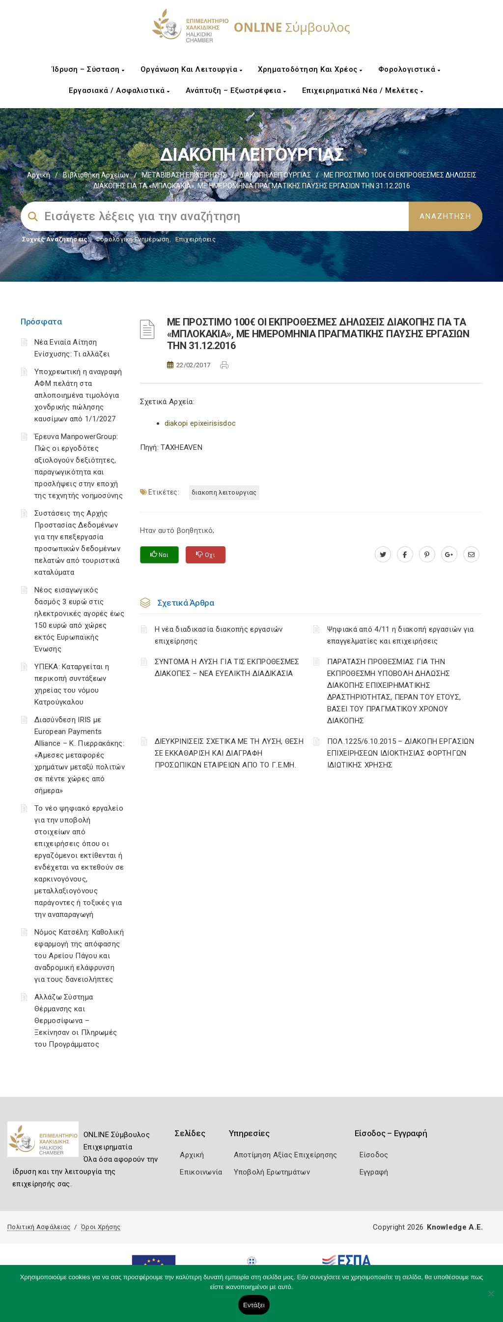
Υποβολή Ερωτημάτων (272, 1172)
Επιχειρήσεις (195, 239)
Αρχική (38, 175)
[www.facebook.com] (405, 554)
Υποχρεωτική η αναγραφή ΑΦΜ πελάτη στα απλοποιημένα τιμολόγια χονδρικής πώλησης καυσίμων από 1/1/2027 (78, 395)
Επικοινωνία (201, 1172)
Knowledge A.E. (455, 1227)
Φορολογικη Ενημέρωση (132, 239)
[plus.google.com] (449, 554)
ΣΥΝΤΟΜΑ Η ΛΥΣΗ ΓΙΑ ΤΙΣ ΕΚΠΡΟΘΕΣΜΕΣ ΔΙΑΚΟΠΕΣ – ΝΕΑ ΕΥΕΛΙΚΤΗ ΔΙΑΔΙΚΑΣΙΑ (227, 667)
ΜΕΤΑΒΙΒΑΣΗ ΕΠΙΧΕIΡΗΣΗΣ (184, 175)
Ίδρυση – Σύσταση (88, 69)
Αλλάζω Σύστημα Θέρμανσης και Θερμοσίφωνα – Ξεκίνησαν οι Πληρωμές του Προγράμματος (75, 1021)
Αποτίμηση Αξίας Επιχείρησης (285, 1154)
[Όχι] (491, 1298)
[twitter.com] (383, 554)
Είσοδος (374, 1154)
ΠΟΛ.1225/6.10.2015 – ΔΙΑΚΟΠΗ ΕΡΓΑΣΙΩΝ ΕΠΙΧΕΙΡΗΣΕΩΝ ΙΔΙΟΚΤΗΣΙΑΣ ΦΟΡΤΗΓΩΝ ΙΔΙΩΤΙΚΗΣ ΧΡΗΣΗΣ (400, 753)
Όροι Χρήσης (100, 1227)
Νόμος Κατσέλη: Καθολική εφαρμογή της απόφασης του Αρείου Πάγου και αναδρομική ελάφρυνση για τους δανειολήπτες (79, 956)
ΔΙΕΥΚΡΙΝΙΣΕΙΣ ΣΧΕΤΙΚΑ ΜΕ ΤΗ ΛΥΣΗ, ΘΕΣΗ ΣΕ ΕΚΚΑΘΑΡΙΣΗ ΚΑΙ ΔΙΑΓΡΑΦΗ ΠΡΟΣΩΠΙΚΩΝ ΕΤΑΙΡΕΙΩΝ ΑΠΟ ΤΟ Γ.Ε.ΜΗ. (229, 753)
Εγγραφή (374, 1172)
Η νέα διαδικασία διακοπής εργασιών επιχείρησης (219, 635)
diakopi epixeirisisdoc (200, 423)
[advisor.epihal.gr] (471, 554)
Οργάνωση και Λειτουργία (191, 69)
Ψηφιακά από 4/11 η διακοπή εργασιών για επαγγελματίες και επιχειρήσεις (400, 635)
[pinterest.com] (427, 554)
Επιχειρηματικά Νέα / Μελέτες (362, 90)
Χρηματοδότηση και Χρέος (310, 69)
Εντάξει (254, 1305)
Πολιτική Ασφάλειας (38, 1227)
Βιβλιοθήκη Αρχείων (96, 175)
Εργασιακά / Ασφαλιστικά (119, 90)
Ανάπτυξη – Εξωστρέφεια (236, 90)
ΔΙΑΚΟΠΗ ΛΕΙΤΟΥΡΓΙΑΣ (275, 175)
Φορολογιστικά (409, 69)
